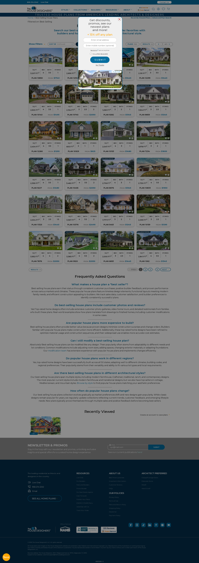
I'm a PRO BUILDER (100, 54)
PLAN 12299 (116, 72)
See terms (94, 50)
